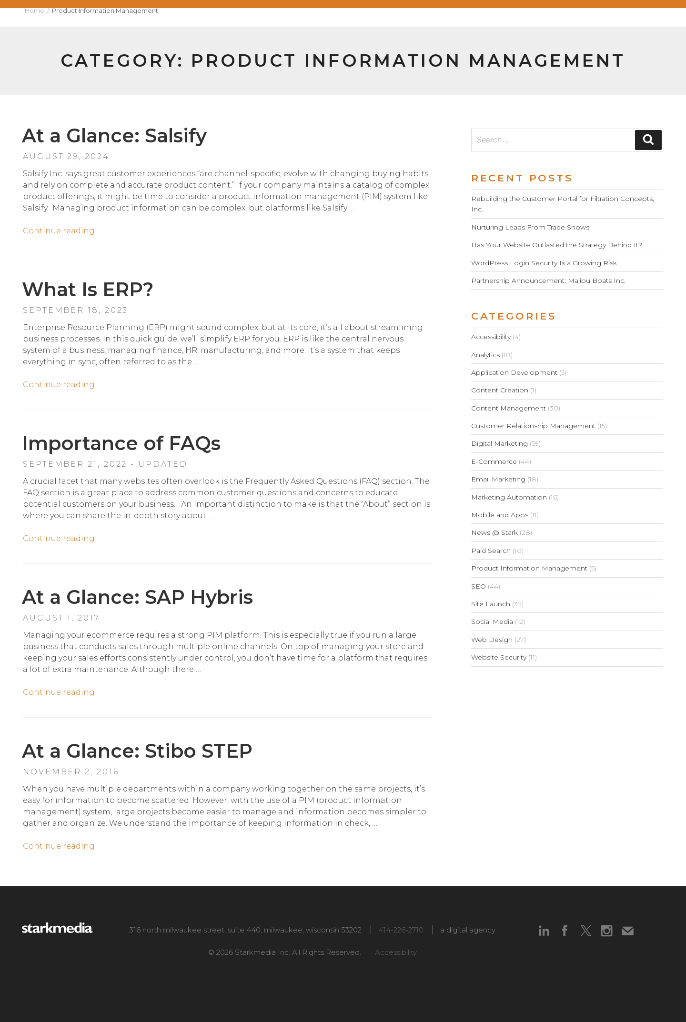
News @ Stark (494, 532)
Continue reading (59, 230)
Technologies (527, 17)
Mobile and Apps (499, 515)
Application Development (514, 372)
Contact (645, 17)
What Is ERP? (87, 289)
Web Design (492, 639)
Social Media (492, 621)
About (332, 17)
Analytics (485, 355)
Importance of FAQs (121, 443)
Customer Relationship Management (533, 425)
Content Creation (499, 390)
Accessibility (491, 336)
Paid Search (491, 550)
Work (380, 17)
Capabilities (443, 17)
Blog (593, 17)
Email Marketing (498, 479)
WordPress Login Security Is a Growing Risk (544, 263)
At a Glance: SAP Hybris (137, 597)
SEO (478, 586)
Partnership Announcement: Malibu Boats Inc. (548, 280)
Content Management (508, 408)
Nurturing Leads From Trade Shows (530, 227)
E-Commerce (494, 461)
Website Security (498, 657)
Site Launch (490, 604)
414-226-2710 (401, 929)
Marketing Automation (509, 497)
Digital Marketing (499, 443)
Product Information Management (529, 568)
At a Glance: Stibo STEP (137, 750)
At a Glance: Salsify (114, 135)
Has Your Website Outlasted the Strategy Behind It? (556, 244)
